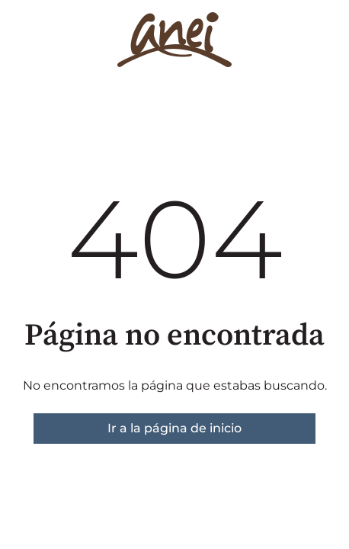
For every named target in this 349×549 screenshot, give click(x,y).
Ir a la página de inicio (174, 428)
